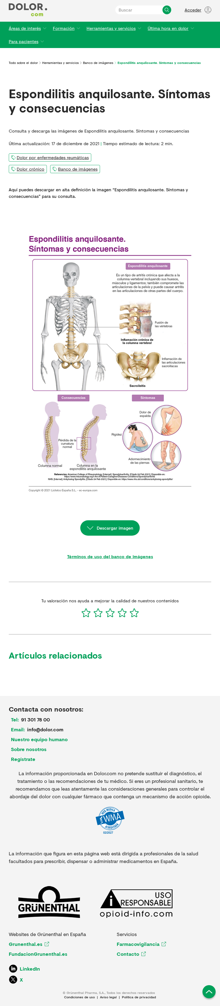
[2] (98, 612)
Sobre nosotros (29, 749)
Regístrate (23, 759)
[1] (86, 612)
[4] (122, 612)
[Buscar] (166, 9)
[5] (134, 612)
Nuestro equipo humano (39, 739)
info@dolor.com (45, 729)
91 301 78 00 (35, 719)
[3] (110, 612)
